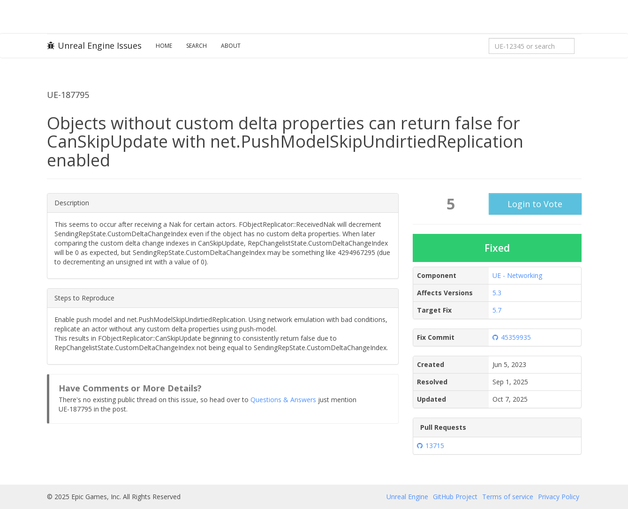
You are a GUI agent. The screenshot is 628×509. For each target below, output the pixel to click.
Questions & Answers (283, 399)
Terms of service (507, 496)
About (231, 46)
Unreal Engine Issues (94, 45)
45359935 (511, 337)
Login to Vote (534, 204)
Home (164, 46)
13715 (430, 445)
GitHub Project (455, 496)
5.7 (496, 310)
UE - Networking (517, 275)
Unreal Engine (407, 496)
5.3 (496, 292)
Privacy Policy (558, 496)
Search (196, 46)
